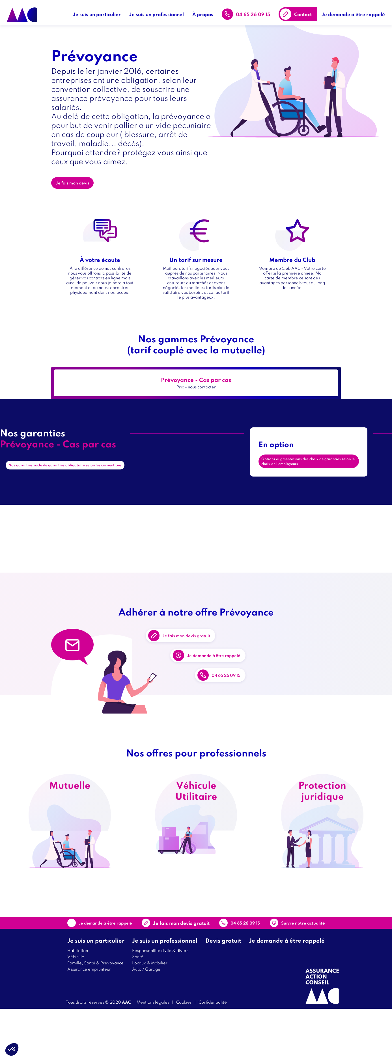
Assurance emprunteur (89, 1019)
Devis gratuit (223, 990)
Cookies (183, 1052)
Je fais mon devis (76, 188)
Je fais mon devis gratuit (199, 650)
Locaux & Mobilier (149, 1012)
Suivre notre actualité (289, 969)
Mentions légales (153, 1052)
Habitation (77, 1000)
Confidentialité (213, 1052)
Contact (306, 11)
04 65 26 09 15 (256, 11)
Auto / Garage (146, 1019)
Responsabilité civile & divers (160, 1000)
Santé (137, 1006)
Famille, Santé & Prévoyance (95, 1012)
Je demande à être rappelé (356, 11)
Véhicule (75, 1006)
